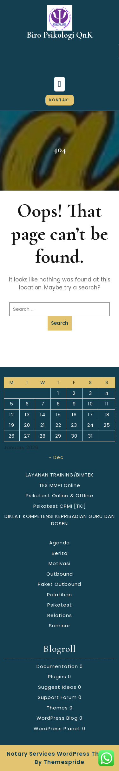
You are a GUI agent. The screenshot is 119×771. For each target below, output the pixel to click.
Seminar (59, 625)
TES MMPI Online (59, 485)
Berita (60, 553)
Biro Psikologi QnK (60, 35)
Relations (59, 615)
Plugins (57, 676)
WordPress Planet (57, 728)
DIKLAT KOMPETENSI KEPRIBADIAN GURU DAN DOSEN (59, 520)
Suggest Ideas (57, 687)
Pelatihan (59, 594)
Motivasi (59, 563)
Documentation (57, 666)
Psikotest (59, 604)
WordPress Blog (57, 718)
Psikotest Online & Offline (59, 495)
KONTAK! (59, 100)
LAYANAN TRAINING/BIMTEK (60, 474)
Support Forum (57, 697)
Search (59, 323)
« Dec (56, 457)
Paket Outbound (59, 584)
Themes (57, 707)
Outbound (59, 574)
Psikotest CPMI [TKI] (59, 506)
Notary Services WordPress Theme (60, 754)
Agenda (59, 542)
